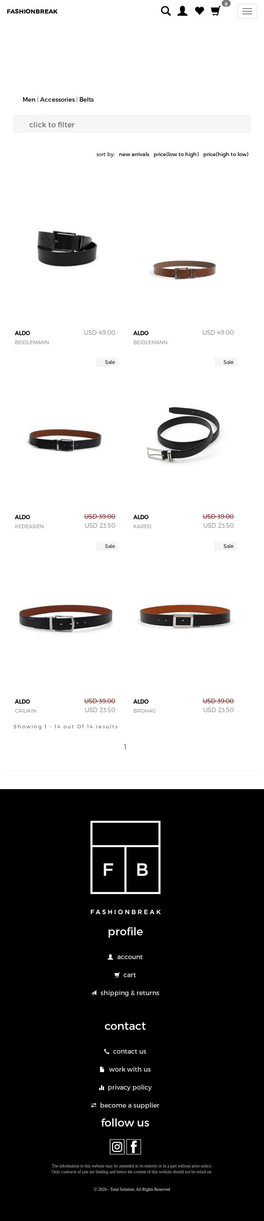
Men (29, 99)
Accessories (57, 99)
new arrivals (134, 154)
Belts (86, 99)
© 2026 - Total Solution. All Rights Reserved (132, 1189)
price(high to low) (225, 154)
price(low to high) (176, 154)
